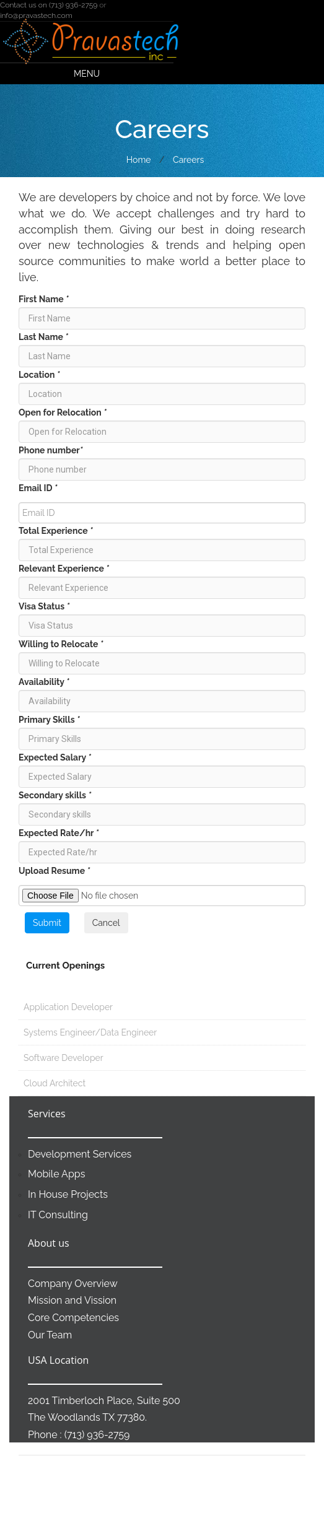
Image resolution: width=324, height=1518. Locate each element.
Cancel (106, 923)
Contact (250, 1499)
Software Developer (61, 1058)
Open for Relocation (63, 412)
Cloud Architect (52, 1083)
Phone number (50, 450)
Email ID (38, 488)
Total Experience (56, 531)
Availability (44, 682)
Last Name (43, 337)
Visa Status (44, 606)
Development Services (79, 1154)
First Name (44, 299)
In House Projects (68, 1194)
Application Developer (66, 1007)
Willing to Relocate (61, 644)
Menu (87, 74)
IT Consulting (58, 1215)
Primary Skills (49, 720)
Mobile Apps (56, 1174)
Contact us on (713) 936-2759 (48, 5)
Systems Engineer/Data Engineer (88, 1032)
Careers (188, 160)
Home (138, 160)
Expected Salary (55, 757)
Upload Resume (54, 871)
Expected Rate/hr (59, 833)
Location (39, 375)
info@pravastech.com (36, 15)
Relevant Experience (64, 569)
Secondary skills (55, 795)
